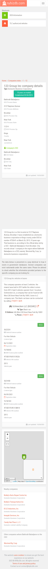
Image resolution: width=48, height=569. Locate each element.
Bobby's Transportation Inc (14, 502)
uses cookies (19, 555)
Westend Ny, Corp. (10, 543)
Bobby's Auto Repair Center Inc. (15, 495)
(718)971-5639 (16, 301)
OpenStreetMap (31, 481)
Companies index (14, 81)
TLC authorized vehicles (18, 23)
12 (26, 81)
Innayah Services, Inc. (12, 515)
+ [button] (7, 435)
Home (4, 81)
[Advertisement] (24, 53)
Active (41, 325)
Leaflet (15, 481)
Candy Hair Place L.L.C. (12, 522)
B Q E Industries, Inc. (11, 509)
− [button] (7, 438)
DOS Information (16, 15)
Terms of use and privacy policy (24, 563)
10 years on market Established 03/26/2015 (24, 94)
